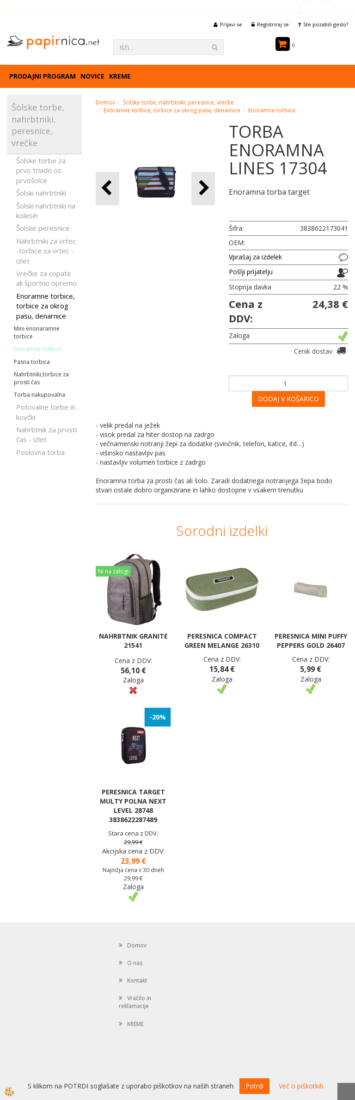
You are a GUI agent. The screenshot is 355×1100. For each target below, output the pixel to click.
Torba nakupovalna (39, 395)
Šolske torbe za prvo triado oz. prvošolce (41, 170)
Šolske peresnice (43, 228)
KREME (120, 76)
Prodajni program (42, 76)
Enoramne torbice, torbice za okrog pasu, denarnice (45, 305)
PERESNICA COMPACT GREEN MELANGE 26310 (221, 641)
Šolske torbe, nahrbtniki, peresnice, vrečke (178, 102)
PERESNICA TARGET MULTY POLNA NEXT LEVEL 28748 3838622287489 (133, 805)
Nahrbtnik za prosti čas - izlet (46, 434)
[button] (203, 188)
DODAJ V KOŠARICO (288, 398)
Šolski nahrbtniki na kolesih (45, 210)
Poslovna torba (40, 452)
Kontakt (137, 980)
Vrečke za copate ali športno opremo (46, 278)
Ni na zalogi (113, 571)
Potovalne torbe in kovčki (45, 411)
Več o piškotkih (301, 1086)
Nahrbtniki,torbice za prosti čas (41, 378)
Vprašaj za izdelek (255, 256)
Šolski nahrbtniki (41, 192)
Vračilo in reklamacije (135, 1002)
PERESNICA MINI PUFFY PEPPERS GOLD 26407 (311, 641)
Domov (105, 102)
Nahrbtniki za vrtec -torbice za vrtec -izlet (46, 250)
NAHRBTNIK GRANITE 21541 (133, 641)
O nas (134, 963)
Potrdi (254, 1086)
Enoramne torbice (37, 349)
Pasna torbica (32, 362)
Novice (92, 76)
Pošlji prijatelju (251, 271)
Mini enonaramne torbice (37, 332)
